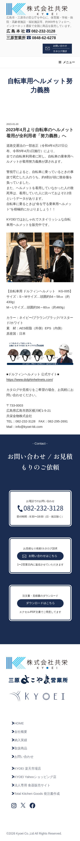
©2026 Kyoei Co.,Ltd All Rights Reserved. (34, 833)
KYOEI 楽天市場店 (26, 768)
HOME (17, 723)
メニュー (66, 62)
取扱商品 (19, 748)
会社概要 (19, 731)
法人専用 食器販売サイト (30, 785)
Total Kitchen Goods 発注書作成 (35, 793)
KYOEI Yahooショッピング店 (33, 777)
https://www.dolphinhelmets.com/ (29, 379)
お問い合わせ (22, 756)
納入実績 (19, 740)
